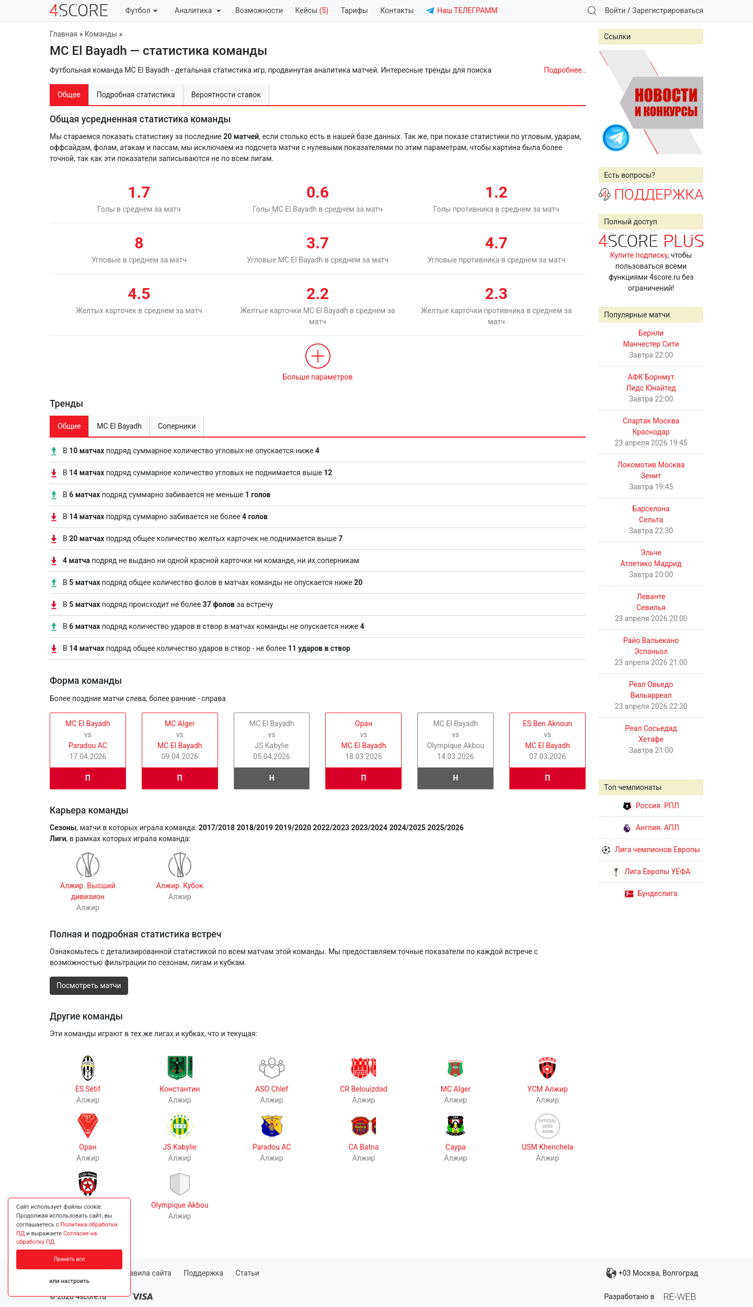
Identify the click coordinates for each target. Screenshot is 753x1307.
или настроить (69, 1281)
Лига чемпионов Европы (651, 849)
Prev (612, 102)
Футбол (141, 10)
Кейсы (311, 10)
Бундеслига (651, 893)
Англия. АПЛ (651, 827)
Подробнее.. (565, 70)
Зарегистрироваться (667, 10)
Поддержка (203, 1273)
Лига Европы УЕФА (651, 871)
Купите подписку (639, 255)
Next (689, 102)
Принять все (69, 1259)
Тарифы (354, 10)
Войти (615, 10)
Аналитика (197, 10)
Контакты (397, 10)
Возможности (259, 10)
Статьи (247, 1273)
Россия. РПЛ (651, 805)
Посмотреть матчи (88, 985)
